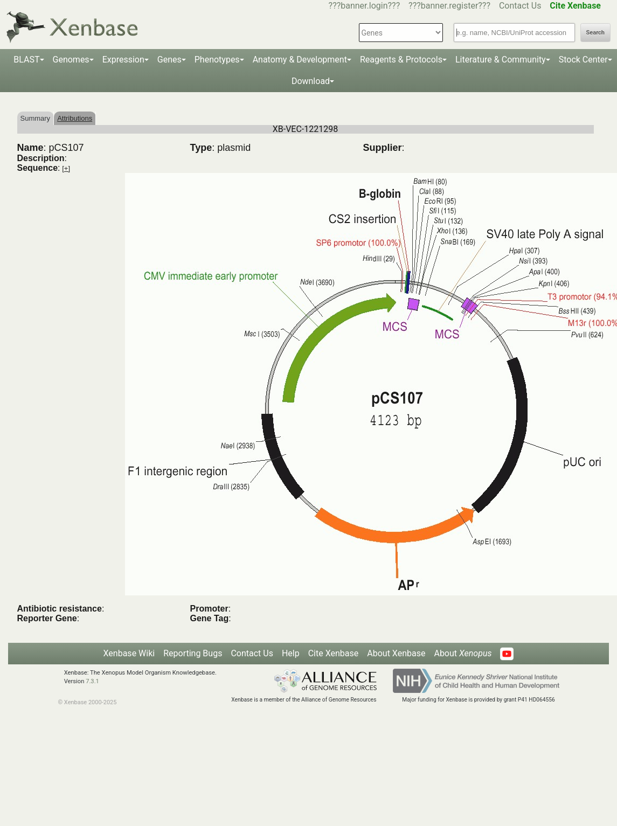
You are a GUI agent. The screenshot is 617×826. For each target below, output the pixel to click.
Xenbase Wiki (129, 653)
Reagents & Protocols (401, 59)
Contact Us (520, 6)
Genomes (71, 59)
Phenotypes (217, 59)
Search (595, 32)
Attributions (74, 118)
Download (311, 81)
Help (291, 653)
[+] (66, 168)
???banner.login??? (364, 6)
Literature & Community (500, 59)
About (462, 653)
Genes (169, 59)
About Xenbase (396, 653)
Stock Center (583, 59)
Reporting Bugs (192, 653)
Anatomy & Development (300, 59)
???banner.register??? (449, 6)
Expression (123, 59)
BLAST (26, 59)
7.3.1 (92, 681)
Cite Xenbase (333, 653)
